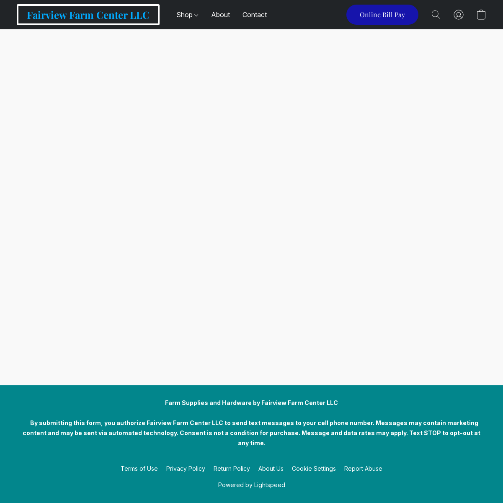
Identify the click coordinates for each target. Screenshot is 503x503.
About (220, 14)
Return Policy (232, 468)
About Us (271, 468)
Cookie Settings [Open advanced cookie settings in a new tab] (314, 468)
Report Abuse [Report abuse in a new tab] (363, 468)
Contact (254, 14)
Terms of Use (139, 468)
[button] (88, 14)
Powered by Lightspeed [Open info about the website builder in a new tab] (251, 484)
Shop (187, 14)
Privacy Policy (185, 468)
